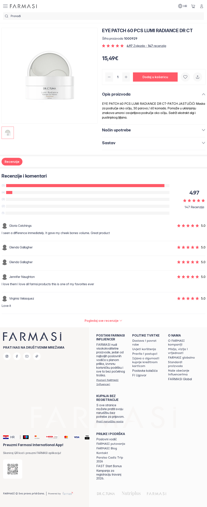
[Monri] (50, 437)
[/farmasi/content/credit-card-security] (146, 362)
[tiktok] (37, 356)
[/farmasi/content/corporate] (181, 358)
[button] (155, 77)
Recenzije (12, 162)
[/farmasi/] (23, 6)
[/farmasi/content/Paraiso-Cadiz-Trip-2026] (110, 459)
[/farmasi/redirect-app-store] (12, 469)
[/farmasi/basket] (193, 6)
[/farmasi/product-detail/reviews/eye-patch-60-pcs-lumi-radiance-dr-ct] (103, 321)
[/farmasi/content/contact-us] (102, 453)
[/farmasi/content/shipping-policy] (146, 342)
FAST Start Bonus (109, 466)
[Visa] (75, 437)
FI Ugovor (139, 375)
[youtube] (27, 356)
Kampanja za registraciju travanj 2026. (108, 474)
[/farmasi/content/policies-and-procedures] (144, 354)
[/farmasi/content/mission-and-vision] (182, 351)
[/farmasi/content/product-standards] (182, 364)
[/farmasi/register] (110, 382)
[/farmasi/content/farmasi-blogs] (106, 448)
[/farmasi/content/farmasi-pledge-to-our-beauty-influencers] (182, 372)
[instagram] (7, 356)
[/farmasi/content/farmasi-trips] (110, 444)
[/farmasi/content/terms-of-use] (144, 349)
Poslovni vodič (106, 439)
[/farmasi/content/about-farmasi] (182, 342)
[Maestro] (24, 437)
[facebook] (17, 356)
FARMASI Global (180, 379)
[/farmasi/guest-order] (109, 421)
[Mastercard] (64, 437)
